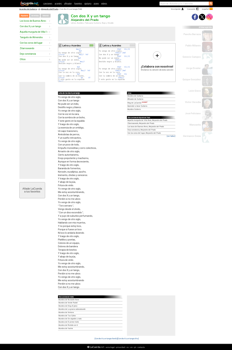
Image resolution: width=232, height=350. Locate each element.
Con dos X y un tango (30, 26)
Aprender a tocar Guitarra (137, 106)
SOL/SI (127, 49)
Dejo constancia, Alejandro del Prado (141, 130)
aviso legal (110, 347)
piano (96, 4)
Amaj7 (78, 49)
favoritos (78, 4)
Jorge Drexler (193, 68)
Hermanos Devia (192, 136)
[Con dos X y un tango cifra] (128, 338)
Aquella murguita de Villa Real (34, 32)
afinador (68, 4)
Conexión (191, 9)
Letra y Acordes (71, 45)
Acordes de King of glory (67, 306)
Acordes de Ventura (66, 312)
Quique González (192, 79)
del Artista (35, 15)
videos (104, 4)
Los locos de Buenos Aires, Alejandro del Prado (145, 127)
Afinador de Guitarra (135, 99)
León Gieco (195, 91)
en (131, 347)
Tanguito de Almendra (31, 37)
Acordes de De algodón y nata (70, 319)
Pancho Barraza (192, 34)
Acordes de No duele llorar (68, 300)
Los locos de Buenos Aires (33, 21)
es (128, 347)
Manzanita (195, 124)
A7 (89, 78)
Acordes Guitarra (134, 109)
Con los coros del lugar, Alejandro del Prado (144, 133)
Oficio (23, 59)
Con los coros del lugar (31, 43)
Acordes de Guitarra (28, 9)
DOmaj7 (118, 53)
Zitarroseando (27, 48)
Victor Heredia (193, 102)
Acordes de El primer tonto (68, 322)
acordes (58, 4)
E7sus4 (61, 54)
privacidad (120, 347)
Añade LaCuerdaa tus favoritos (32, 190)
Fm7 (87, 54)
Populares (24, 15)
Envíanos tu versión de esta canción (157, 61)
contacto (141, 347)
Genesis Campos (192, 57)
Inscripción (176, 9)
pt (135, 347)
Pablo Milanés (193, 45)
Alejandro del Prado (49, 9)
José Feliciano (193, 113)
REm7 (119, 49)
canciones (47, 4)
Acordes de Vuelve (65, 328)
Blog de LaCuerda (137, 103)
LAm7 (124, 53)
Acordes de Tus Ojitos (67, 316)
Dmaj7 (61, 81)
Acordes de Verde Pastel (68, 303)
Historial (46, 15)
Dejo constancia (28, 54)
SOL (125, 74)
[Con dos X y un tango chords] (106, 338)
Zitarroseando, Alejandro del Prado (140, 123)
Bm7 (80, 51)
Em (82, 78)
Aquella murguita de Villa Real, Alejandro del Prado (147, 120)
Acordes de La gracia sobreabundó (71, 309)
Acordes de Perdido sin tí (68, 325)
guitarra (87, 4)
